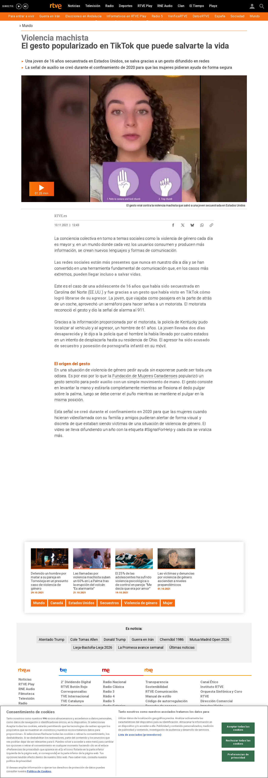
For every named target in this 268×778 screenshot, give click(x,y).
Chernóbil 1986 (172, 639)
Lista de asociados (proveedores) (139, 734)
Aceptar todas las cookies (238, 728)
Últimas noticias (182, 647)
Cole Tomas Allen (84, 639)
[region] (134, 742)
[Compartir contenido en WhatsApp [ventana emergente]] (202, 224)
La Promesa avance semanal (140, 647)
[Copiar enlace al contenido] (211, 224)
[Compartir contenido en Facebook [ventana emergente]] (173, 224)
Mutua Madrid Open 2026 (209, 639)
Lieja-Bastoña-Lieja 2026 (92, 647)
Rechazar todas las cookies (238, 742)
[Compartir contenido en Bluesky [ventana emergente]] (192, 224)
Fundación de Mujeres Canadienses (145, 375)
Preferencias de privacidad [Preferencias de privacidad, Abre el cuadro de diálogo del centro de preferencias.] (238, 756)
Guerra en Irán (143, 639)
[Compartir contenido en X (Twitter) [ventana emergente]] (183, 224)
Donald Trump (115, 639)
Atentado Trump (51, 639)
